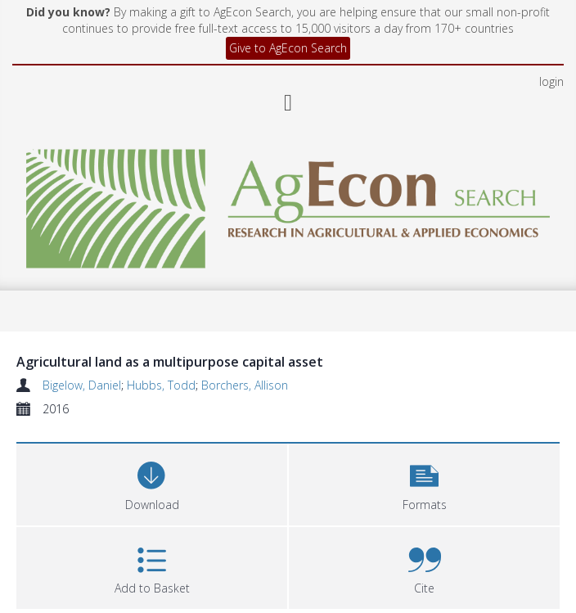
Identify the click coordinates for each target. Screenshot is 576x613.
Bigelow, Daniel (82, 385)
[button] (424, 482)
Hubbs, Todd (161, 385)
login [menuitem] (551, 81)
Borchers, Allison (244, 385)
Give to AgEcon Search (288, 48)
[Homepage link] (288, 204)
